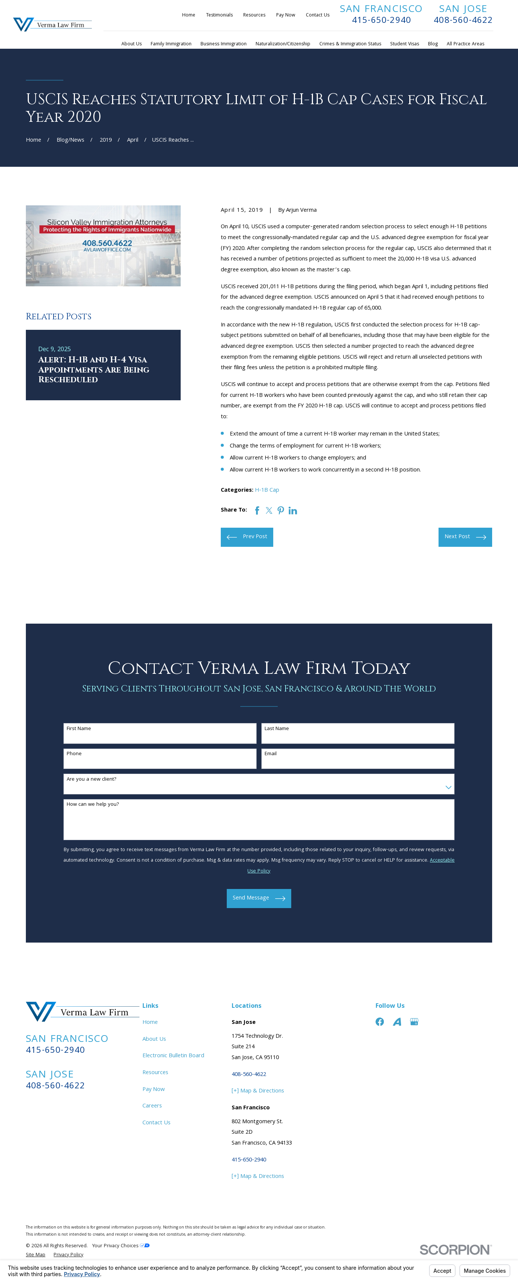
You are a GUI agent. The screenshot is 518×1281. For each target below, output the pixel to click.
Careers (152, 1106)
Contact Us (317, 15)
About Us (154, 1040)
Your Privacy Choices (121, 1246)
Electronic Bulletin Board (173, 1056)
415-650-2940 (381, 21)
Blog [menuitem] (433, 44)
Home (188, 15)
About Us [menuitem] (131, 44)
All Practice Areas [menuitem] (465, 44)
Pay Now (285, 15)
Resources (254, 15)
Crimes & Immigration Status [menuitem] (350, 44)
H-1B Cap (267, 490)
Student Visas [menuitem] (404, 44)
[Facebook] (380, 1022)
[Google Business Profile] (414, 1022)
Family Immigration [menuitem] (171, 44)
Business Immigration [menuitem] (224, 44)
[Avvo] (397, 1022)
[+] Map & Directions (258, 1091)
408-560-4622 (463, 21)
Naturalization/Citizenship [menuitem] (283, 44)
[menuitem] (35, 1255)
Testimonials (219, 15)
